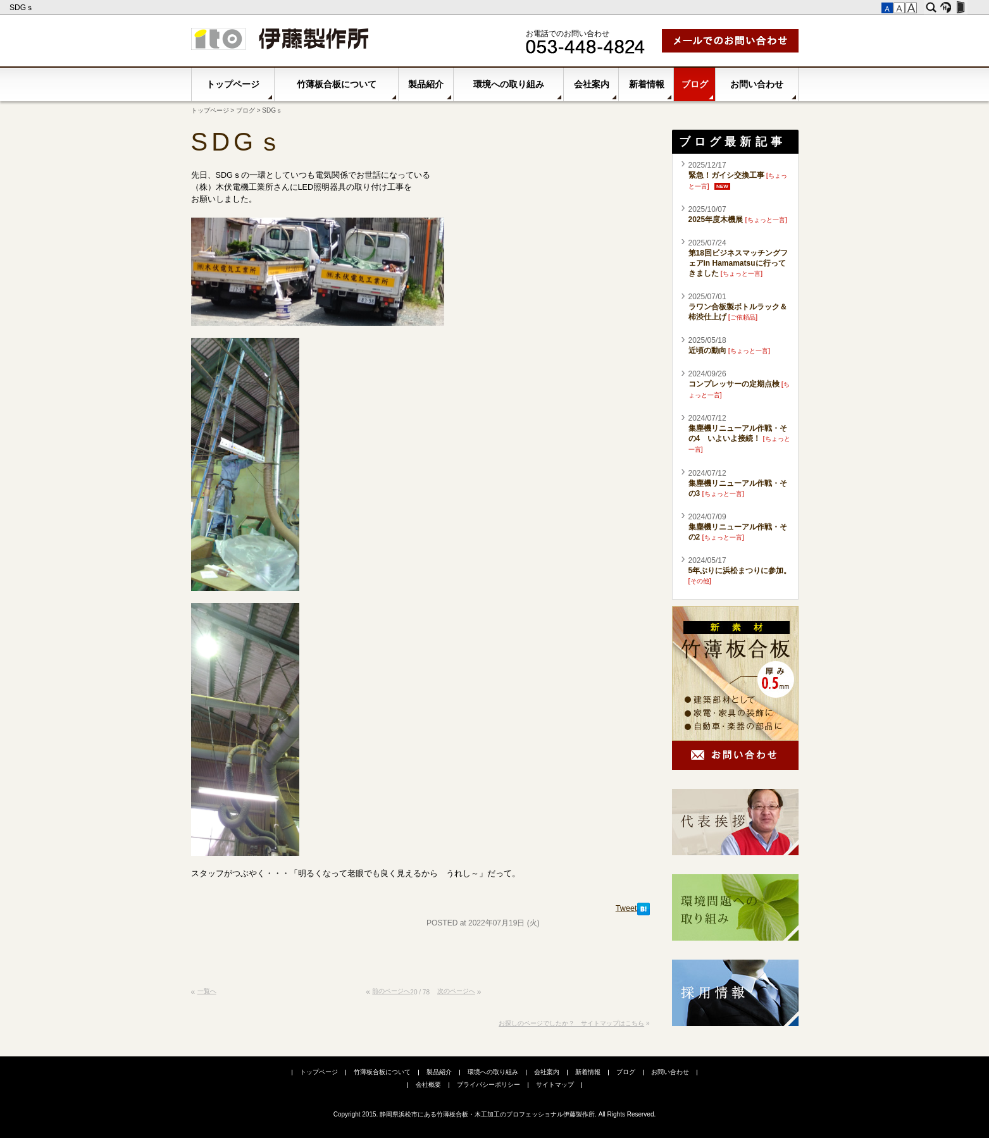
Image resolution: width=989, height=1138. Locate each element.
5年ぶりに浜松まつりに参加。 (740, 570)
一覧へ (206, 990)
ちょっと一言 (766, 219)
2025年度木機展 (715, 219)
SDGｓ (22, 7)
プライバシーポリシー (488, 1084)
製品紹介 (426, 84)
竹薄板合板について (336, 84)
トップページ (232, 84)
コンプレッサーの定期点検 (734, 384)
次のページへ (456, 990)
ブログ (694, 84)
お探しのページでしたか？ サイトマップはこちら (571, 1023)
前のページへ (391, 990)
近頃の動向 (707, 350)
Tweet (626, 908)
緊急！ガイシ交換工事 (726, 175)
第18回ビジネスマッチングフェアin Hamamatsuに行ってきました (738, 263)
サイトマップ (555, 1084)
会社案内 (591, 84)
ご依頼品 (743, 317)
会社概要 (428, 1084)
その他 (699, 581)
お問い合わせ (756, 84)
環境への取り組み (508, 84)
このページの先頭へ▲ (638, 997)
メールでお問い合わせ (730, 41)
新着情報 (646, 84)
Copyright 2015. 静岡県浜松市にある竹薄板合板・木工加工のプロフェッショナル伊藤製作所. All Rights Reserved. (494, 1114)
